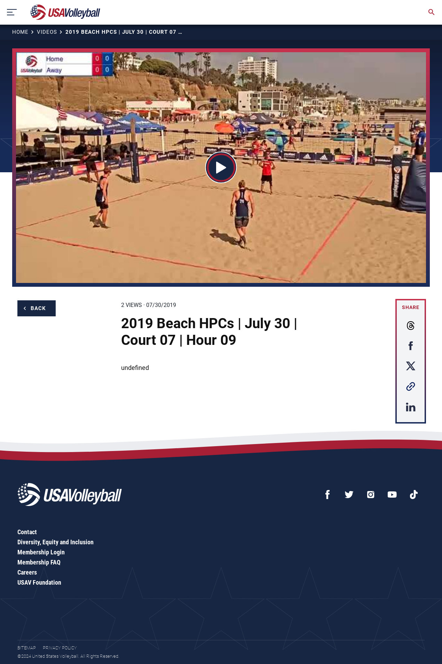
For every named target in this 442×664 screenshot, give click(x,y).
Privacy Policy (60, 647)
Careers (27, 572)
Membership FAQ (39, 562)
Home (20, 32)
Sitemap (26, 647)
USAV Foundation (39, 582)
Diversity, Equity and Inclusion (55, 542)
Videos (47, 32)
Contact (27, 532)
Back (38, 308)
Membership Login (41, 552)
